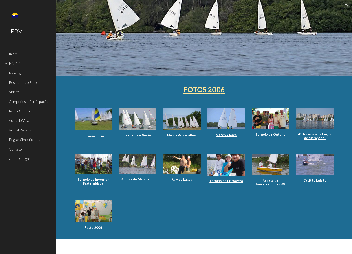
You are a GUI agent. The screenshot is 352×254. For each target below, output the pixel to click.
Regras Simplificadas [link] (24, 139)
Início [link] (13, 54)
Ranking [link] (15, 73)
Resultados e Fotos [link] (23, 82)
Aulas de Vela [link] (19, 120)
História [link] (15, 63)
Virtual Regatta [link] (20, 130)
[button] (346, 6)
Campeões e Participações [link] (29, 101)
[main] (204, 89)
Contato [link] (15, 149)
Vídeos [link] (14, 92)
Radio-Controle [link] (21, 111)
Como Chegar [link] (19, 158)
